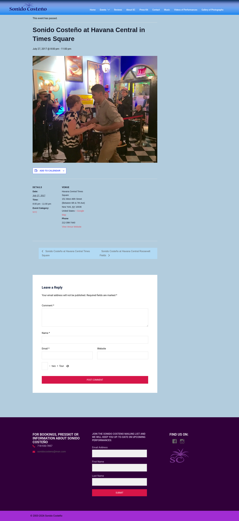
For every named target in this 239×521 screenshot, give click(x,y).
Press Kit (143, 10)
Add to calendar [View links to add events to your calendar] (50, 170)
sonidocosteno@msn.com (51, 451)
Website (101, 348)
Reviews (118, 10)
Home (93, 10)
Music (167, 10)
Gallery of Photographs (212, 10)
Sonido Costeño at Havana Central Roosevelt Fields (125, 253)
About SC (130, 10)
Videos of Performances (185, 10)
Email (45, 348)
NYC (35, 212)
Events (103, 10)
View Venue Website (71, 227)
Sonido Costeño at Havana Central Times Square (66, 253)
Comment (48, 305)
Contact (156, 10)
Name (46, 333)
